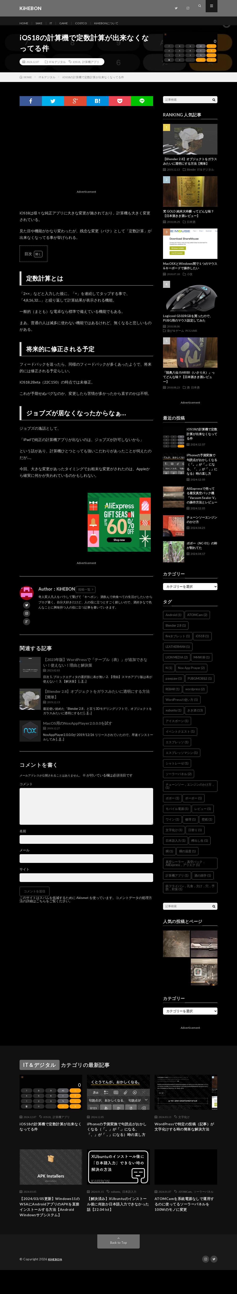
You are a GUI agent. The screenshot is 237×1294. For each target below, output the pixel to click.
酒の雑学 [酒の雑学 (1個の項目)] (202, 881)
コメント (26, 789)
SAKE (41, 23)
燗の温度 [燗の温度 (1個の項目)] (187, 856)
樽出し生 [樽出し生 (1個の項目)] (199, 846)
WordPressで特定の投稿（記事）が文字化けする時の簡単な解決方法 (185, 1136)
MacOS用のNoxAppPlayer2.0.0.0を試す (77, 728)
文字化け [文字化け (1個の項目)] (174, 835)
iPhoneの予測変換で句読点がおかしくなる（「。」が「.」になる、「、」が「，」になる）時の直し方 (202, 470)
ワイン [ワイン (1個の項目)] (172, 825)
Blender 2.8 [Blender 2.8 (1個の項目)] (176, 631)
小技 (189, 279)
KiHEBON (55, 1283)
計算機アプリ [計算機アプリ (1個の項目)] (177, 881)
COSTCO (87, 23)
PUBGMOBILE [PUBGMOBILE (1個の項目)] (200, 684)
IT (54, 23)
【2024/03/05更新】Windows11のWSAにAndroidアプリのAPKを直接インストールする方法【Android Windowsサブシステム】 (50, 1226)
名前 (23, 836)
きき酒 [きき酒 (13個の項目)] (195, 716)
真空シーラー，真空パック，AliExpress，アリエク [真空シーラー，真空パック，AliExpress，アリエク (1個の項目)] (185, 868)
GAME (68, 23)
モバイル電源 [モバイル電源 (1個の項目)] (177, 814)
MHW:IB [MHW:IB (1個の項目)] (202, 663)
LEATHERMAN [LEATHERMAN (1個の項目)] (178, 652)
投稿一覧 (84, 595)
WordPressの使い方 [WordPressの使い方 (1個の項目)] (182, 705)
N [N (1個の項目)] (169, 673)
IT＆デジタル (57, 67)
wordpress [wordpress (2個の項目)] (195, 694)
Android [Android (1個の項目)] (173, 620)
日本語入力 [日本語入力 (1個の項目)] (175, 846)
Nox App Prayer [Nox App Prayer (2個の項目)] (191, 673)
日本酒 (191, 227)
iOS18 (76, 67)
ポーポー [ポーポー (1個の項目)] (193, 803)
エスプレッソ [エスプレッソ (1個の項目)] (177, 747)
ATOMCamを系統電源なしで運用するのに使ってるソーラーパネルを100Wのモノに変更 (185, 1220)
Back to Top (118, 1267)
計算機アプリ (90, 67)
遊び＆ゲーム (175, 336)
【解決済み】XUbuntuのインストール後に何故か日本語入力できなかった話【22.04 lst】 (118, 1220)
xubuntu (115, 1205)
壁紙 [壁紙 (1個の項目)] (207, 825)
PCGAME (191, 336)
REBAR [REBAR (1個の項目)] (173, 694)
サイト (24, 874)
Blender (191, 174)
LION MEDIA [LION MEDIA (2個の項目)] (177, 663)
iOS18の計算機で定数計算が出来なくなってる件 (202, 439)
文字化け (184, 1122)
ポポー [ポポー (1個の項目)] (172, 803)
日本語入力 (129, 1205)
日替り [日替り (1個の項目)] (195, 835)
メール (24, 855)
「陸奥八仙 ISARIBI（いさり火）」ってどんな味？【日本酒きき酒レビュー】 (189, 382)
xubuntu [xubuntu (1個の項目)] (173, 716)
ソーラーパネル (203, 1205)
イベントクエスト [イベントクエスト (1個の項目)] (180, 737)
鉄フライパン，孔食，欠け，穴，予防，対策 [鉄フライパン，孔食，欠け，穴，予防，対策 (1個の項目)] (190, 893)
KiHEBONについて (116, 23)
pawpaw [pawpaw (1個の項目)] (174, 684)
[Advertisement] (86, 160)
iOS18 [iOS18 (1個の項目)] (202, 641)
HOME (24, 23)
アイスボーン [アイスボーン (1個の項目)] (177, 726)
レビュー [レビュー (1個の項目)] (202, 814)
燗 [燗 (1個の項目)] (169, 856)
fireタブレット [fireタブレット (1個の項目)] (178, 641)
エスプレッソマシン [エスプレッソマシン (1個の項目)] (182, 758)
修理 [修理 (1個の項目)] (190, 825)
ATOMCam (185, 1205)
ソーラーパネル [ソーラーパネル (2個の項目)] (179, 779)
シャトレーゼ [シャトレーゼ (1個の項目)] (177, 769)
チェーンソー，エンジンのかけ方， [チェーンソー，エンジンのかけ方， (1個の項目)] (190, 791)
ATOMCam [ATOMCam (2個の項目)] (197, 620)
